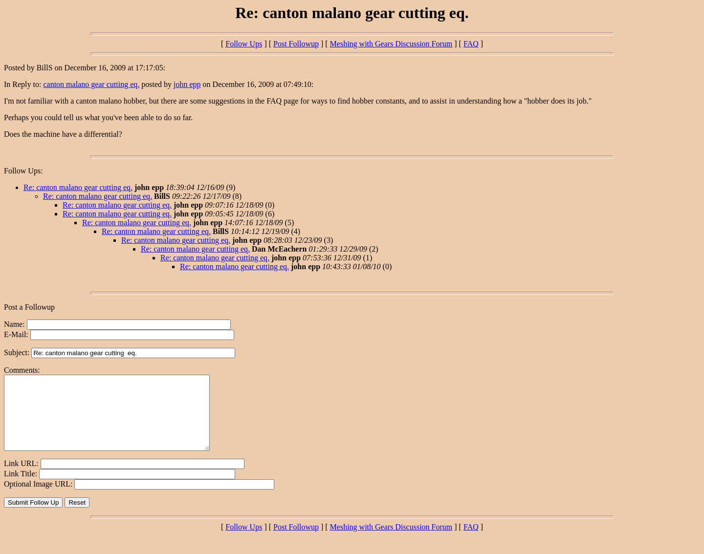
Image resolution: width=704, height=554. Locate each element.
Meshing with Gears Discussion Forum (391, 44)
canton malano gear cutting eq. (91, 84)
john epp (187, 84)
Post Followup (296, 44)
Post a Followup (29, 307)
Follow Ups (243, 44)
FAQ (471, 44)
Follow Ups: (23, 171)
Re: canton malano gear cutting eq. (77, 187)
